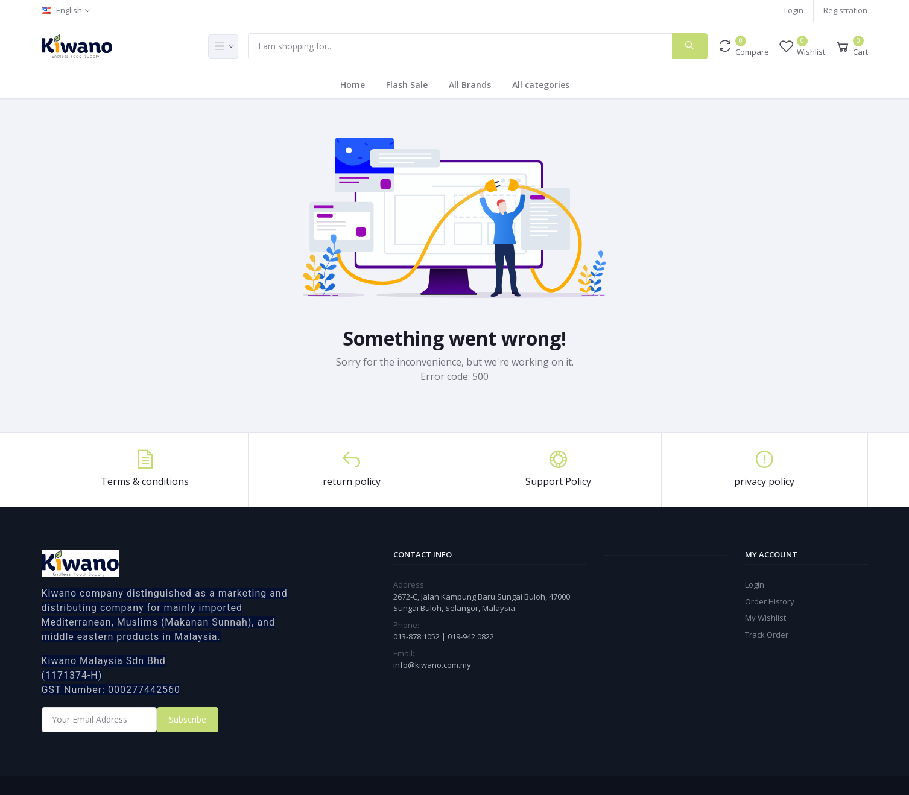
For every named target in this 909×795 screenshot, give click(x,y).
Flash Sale (407, 84)
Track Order (766, 634)
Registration (845, 10)
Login (793, 10)
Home (352, 84)
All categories (540, 84)
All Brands (470, 84)
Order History (769, 601)
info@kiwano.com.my (432, 664)
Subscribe (187, 719)
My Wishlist (765, 617)
